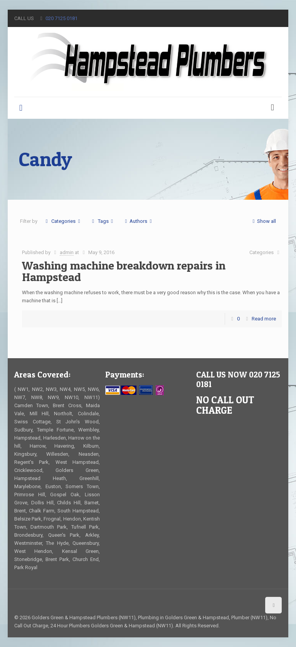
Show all (263, 221)
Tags (102, 221)
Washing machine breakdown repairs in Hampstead (123, 271)
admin (67, 252)
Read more (264, 319)
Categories (62, 221)
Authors (138, 221)
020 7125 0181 (61, 18)
